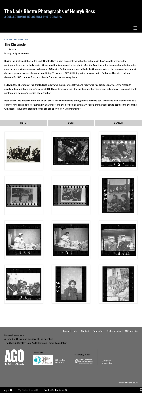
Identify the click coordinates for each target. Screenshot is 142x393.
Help (75, 331)
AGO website (131, 331)
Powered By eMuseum (128, 382)
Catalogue (98, 331)
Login (66, 331)
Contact (85, 331)
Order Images (114, 331)
